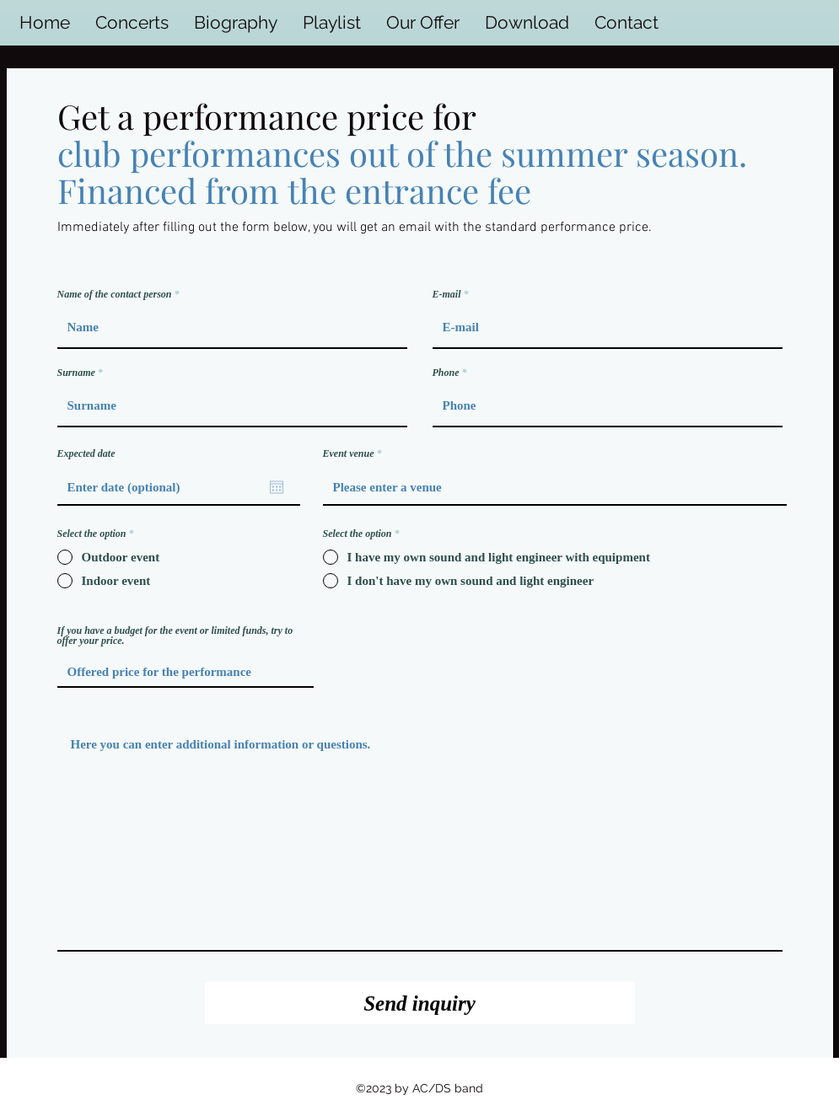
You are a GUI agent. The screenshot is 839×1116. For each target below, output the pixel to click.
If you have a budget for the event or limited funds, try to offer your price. (175, 635)
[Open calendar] (276, 487)
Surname (76, 373)
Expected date (86, 453)
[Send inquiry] (420, 1003)
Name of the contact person (114, 294)
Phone (446, 373)
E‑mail (447, 294)
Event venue (348, 453)
